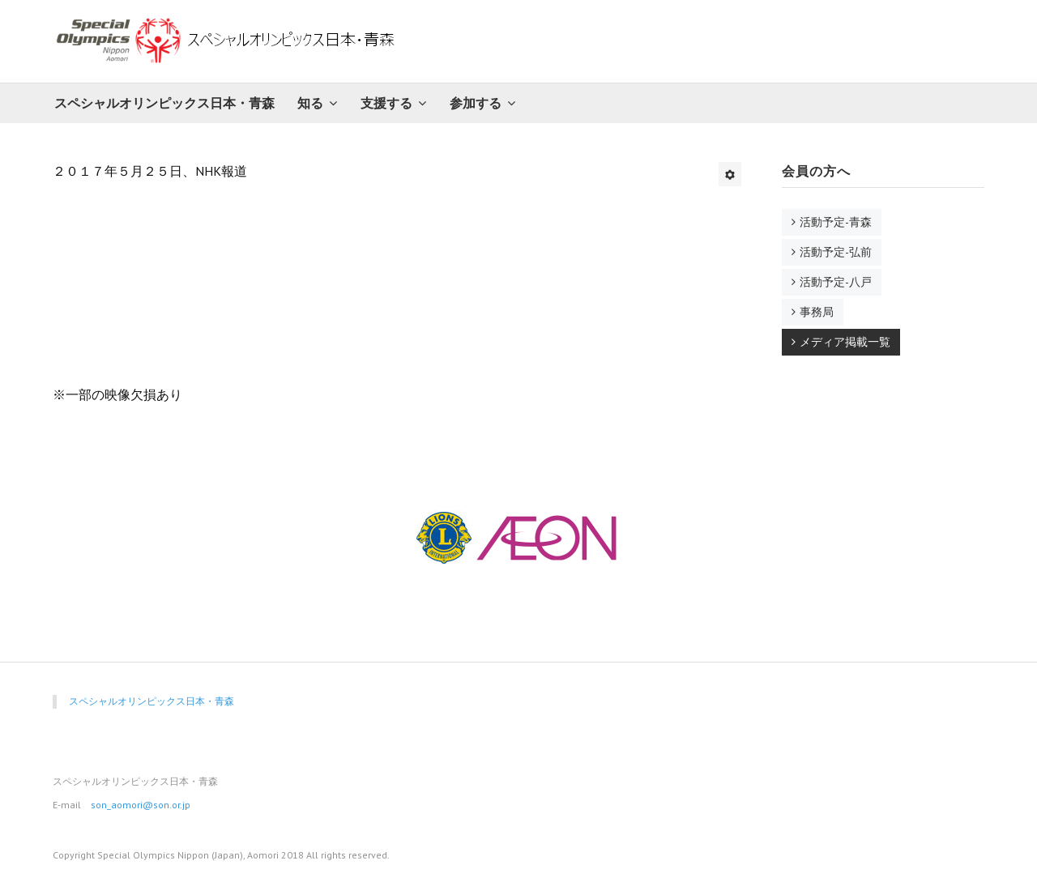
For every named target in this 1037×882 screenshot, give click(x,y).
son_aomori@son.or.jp (140, 805)
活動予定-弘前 (836, 252)
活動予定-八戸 (836, 282)
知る (310, 103)
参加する (475, 103)
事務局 (817, 312)
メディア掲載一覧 (845, 341)
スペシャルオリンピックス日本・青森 (164, 103)
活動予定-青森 (836, 222)
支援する (386, 103)
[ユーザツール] (730, 174)
